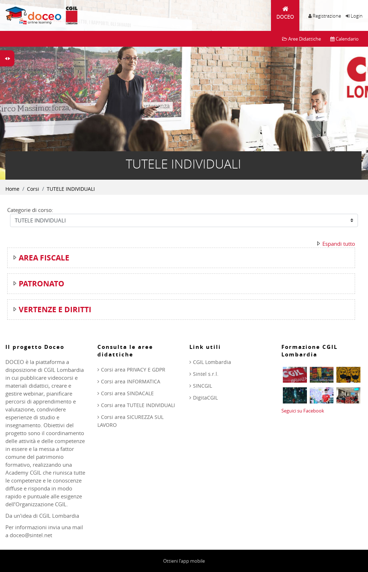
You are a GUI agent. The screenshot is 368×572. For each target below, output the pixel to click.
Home (12, 188)
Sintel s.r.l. (205, 373)
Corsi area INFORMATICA (130, 381)
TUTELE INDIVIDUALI (71, 188)
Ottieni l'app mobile (184, 561)
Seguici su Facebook (302, 410)
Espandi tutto (338, 243)
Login (357, 16)
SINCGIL (202, 385)
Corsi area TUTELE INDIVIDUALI (138, 405)
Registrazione (327, 16)
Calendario (344, 39)
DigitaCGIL (205, 397)
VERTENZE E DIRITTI (55, 309)
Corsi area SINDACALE (127, 393)
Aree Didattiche (301, 39)
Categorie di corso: (30, 209)
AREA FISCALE (44, 258)
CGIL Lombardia (212, 362)
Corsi (33, 188)
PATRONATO (41, 283)
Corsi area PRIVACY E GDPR (133, 369)
